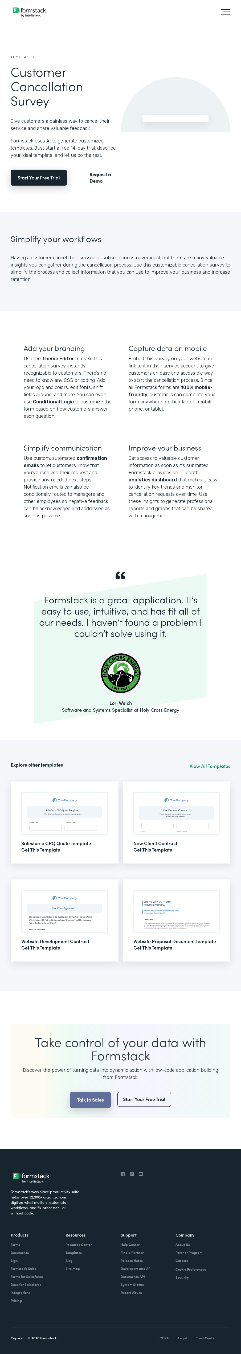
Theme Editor (58, 359)
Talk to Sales (90, 1111)
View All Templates (210, 766)
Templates (22, 57)
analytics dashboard (153, 480)
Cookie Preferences (190, 1269)
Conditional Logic (53, 402)
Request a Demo (100, 177)
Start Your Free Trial (39, 177)
